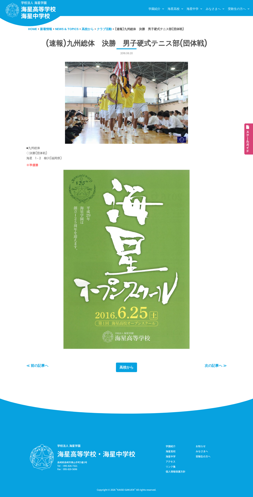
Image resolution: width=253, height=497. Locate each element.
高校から (126, 367)
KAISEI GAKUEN (125, 489)
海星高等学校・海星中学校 (96, 453)
